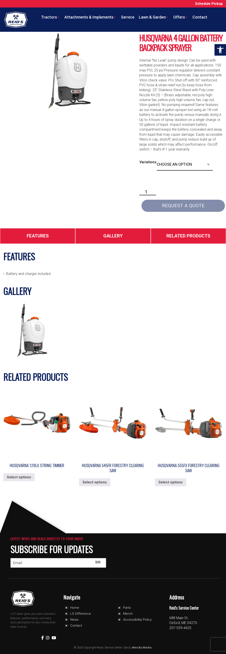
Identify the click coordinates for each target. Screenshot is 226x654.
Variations (147, 162)
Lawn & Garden (154, 17)
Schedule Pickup (209, 4)
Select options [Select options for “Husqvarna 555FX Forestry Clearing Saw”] (170, 482)
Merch (128, 614)
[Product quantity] (147, 192)
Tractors (50, 17)
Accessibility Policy (137, 620)
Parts (127, 608)
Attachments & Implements (90, 17)
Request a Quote (183, 205)
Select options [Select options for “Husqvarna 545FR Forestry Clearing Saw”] (95, 482)
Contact (199, 17)
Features (38, 236)
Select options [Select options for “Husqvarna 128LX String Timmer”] (19, 477)
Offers (180, 17)
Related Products (188, 236)
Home (74, 608)
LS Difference (80, 614)
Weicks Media (142, 647)
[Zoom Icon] (67, 71)
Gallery (113, 236)
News (74, 620)
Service (127, 17)
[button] (220, 50)
